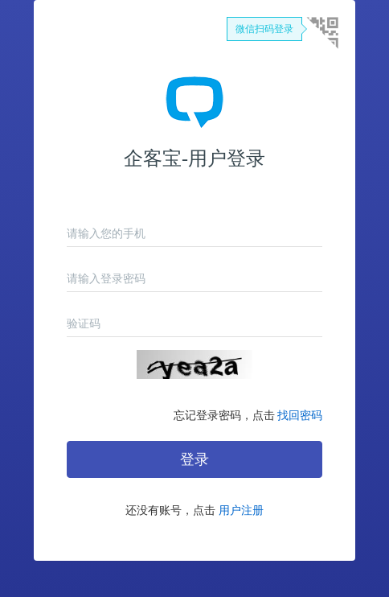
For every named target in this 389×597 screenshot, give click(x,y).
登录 (194, 459)
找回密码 (299, 416)
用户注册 (241, 510)
